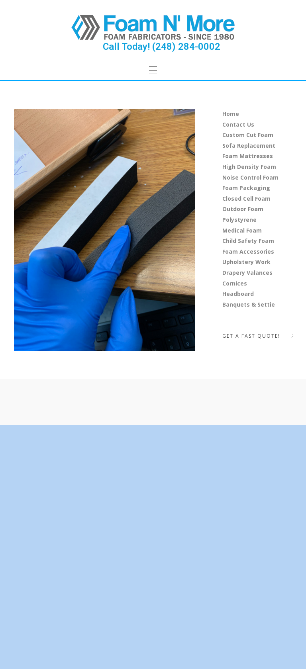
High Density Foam (249, 166)
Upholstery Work (246, 262)
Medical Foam (242, 230)
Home (230, 113)
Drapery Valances (247, 272)
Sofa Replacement (248, 145)
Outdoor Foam (242, 209)
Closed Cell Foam (246, 198)
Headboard (238, 293)
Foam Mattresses (247, 156)
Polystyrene (239, 219)
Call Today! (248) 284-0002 (161, 46)
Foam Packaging (246, 188)
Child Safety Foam (248, 241)
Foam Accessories (248, 251)
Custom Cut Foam (247, 135)
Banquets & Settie (248, 304)
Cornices (234, 283)
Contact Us (238, 124)
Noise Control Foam (250, 177)
